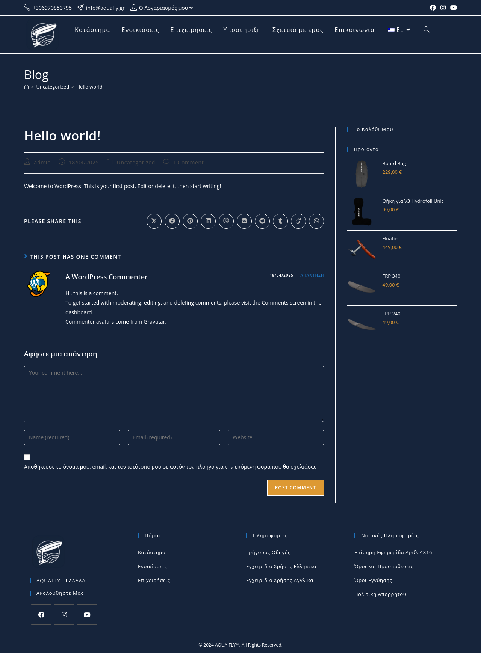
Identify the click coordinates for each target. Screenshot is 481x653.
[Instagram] (64, 614)
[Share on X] (154, 221)
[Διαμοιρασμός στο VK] (244, 221)
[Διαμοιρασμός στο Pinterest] (190, 221)
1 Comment (188, 162)
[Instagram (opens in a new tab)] (443, 8)
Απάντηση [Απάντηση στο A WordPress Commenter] (312, 275)
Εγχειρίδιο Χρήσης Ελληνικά (281, 566)
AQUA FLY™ (227, 645)
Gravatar (154, 321)
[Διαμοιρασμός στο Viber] (226, 221)
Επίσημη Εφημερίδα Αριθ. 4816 (393, 552)
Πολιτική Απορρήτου (380, 594)
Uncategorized (136, 162)
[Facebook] (41, 614)
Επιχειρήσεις (154, 580)
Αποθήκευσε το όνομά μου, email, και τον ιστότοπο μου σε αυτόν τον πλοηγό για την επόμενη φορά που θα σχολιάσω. (170, 466)
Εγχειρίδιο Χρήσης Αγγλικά (279, 580)
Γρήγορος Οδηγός (268, 552)
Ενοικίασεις (152, 566)
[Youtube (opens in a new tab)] (452, 8)
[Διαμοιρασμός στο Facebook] (172, 221)
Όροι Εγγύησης (373, 580)
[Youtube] (87, 614)
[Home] (26, 86)
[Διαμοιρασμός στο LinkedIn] (208, 221)
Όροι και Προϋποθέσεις (383, 566)
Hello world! (90, 86)
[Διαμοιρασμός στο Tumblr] (280, 221)
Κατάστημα (151, 552)
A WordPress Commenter (106, 276)
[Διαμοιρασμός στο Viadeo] (298, 221)
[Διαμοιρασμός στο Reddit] (262, 221)
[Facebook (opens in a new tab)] (433, 8)
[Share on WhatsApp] (316, 221)
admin (42, 162)
